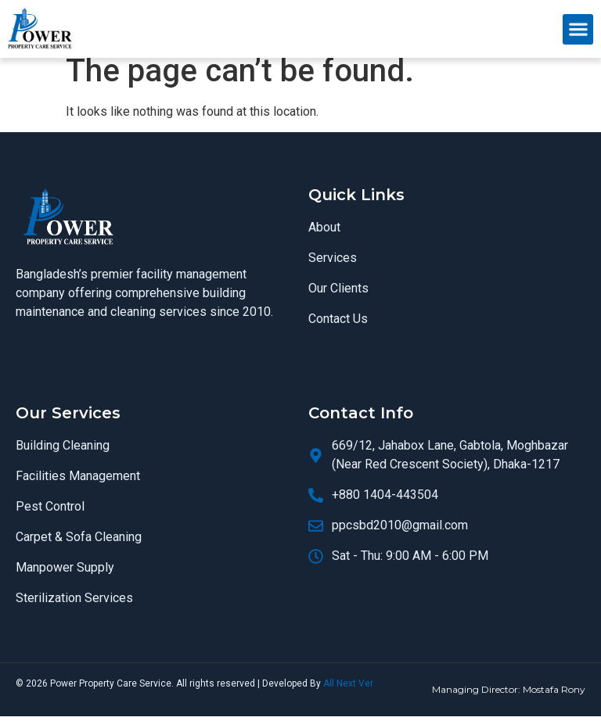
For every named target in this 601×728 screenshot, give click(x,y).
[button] (578, 29)
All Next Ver (348, 695)
